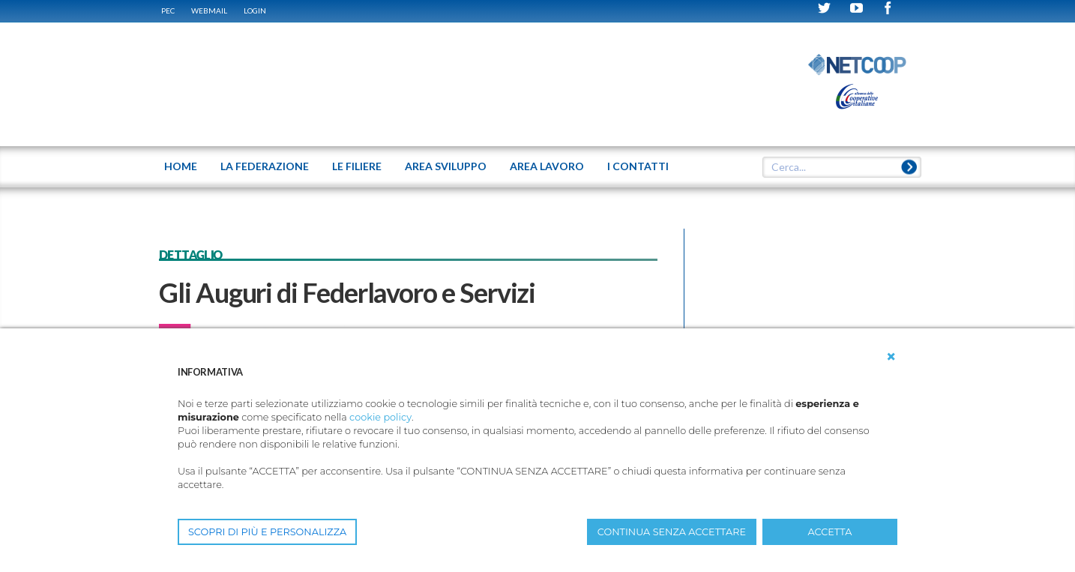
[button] (891, 357)
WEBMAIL (209, 10)
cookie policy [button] (380, 417)
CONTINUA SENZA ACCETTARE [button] (671, 532)
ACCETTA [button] (830, 532)
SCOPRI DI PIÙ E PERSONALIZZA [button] (267, 532)
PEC (168, 10)
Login (255, 10)
